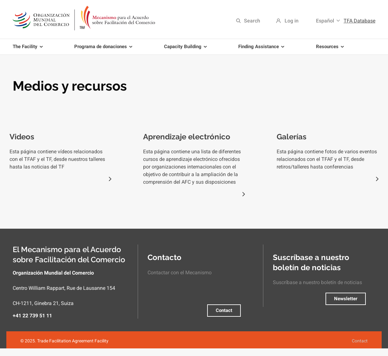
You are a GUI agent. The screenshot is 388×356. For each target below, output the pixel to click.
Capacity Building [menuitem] (186, 49)
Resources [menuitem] (331, 49)
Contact (224, 310)
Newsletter (345, 299)
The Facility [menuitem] (29, 49)
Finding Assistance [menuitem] (262, 49)
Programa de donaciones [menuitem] (104, 49)
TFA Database (359, 21)
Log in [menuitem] (292, 21)
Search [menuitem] (252, 21)
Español (325, 21)
